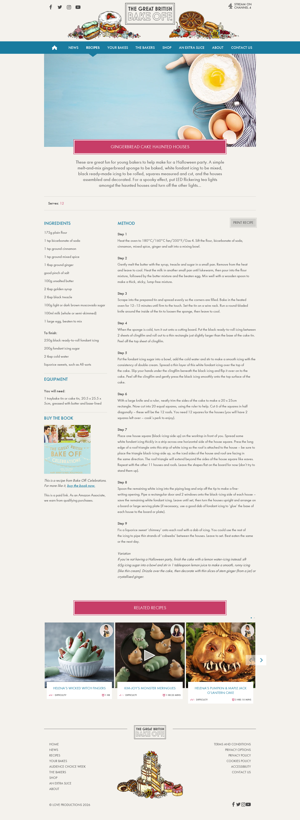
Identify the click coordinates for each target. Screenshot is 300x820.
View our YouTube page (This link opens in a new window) (78, 7)
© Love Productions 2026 (69, 805)
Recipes (93, 47)
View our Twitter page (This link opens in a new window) (59, 7)
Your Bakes (117, 47)
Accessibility (241, 767)
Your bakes (58, 761)
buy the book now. (81, 485)
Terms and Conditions (232, 744)
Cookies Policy (239, 761)
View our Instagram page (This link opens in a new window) (68, 7)
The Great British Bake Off (150, 14)
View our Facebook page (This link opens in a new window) (50, 7)
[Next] (261, 660)
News (73, 47)
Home (54, 47)
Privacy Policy (239, 755)
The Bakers (145, 47)
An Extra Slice (191, 47)
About (217, 47)
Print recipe (243, 222)
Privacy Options (238, 750)
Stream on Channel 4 (232, 8)
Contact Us (241, 47)
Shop (167, 47)
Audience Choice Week (67, 767)
